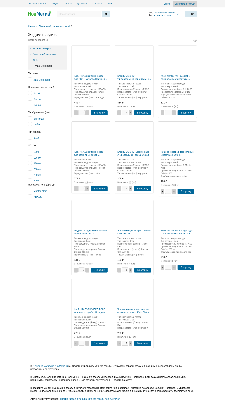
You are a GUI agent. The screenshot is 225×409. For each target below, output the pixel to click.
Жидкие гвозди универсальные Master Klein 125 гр (90, 232)
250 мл (37, 163)
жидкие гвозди (42, 80)
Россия (38, 99)
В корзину (99, 112)
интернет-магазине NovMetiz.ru (50, 366)
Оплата (68, 3)
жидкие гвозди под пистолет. (104, 399)
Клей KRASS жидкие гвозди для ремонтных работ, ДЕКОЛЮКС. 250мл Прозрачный (88, 153)
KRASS (38, 197)
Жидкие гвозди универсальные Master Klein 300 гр (177, 153)
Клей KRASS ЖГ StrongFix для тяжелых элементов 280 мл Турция (177, 232)
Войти (167, 4)
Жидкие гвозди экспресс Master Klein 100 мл (134, 232)
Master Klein (40, 191)
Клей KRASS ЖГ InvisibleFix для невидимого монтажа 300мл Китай (175, 77)
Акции (55, 3)
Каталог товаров (37, 3)
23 (86, 106)
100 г (36, 152)
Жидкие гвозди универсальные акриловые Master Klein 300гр (133, 310)
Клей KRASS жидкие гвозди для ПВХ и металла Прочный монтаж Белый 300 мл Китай (89, 77)
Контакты (97, 3)
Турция (38, 105)
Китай (37, 93)
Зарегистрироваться (185, 4)
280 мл (37, 175)
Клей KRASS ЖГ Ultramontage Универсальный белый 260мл (133, 153)
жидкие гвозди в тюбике (73, 399)
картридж (39, 118)
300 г (36, 181)
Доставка (82, 3)
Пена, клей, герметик (44, 54)
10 (130, 337)
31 (86, 263)
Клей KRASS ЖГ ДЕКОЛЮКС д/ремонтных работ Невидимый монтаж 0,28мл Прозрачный (91, 311)
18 (173, 185)
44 (86, 182)
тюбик (37, 124)
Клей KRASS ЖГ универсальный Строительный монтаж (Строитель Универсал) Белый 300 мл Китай (134, 77)
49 (130, 182)
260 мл (37, 169)
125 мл (37, 157)
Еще (110, 3)
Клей (35, 60)
